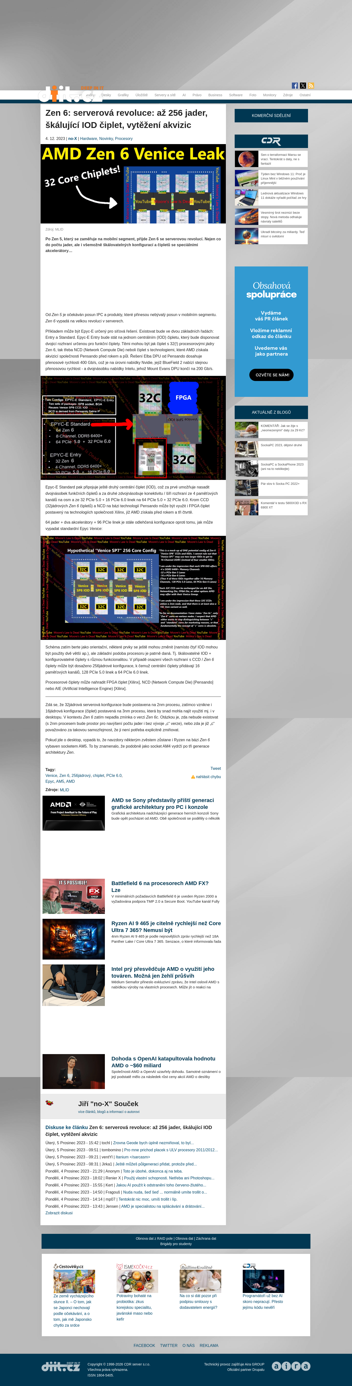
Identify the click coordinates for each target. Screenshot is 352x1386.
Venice (51, 775)
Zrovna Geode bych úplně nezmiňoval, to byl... (153, 1143)
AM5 (60, 781)
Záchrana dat (206, 1238)
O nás (189, 1346)
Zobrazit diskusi (59, 1213)
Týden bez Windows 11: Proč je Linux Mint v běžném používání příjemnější (283, 178)
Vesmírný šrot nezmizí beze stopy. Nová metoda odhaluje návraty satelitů (281, 217)
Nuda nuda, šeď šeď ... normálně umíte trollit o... (165, 1192)
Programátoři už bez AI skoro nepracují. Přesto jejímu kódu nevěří (263, 1302)
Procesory (124, 139)
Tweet (215, 768)
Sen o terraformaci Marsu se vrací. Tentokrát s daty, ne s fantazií (281, 159)
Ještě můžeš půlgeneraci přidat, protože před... (156, 1164)
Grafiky (123, 95)
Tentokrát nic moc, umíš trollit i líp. (148, 1199)
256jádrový (81, 775)
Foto (252, 95)
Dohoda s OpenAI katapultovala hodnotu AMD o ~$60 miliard (163, 1062)
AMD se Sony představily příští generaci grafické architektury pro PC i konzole (162, 803)
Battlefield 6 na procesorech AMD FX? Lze (160, 886)
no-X (72, 139)
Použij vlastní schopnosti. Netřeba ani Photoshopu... (169, 1178)
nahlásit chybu (208, 777)
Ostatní (305, 95)
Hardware (88, 139)
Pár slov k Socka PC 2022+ (280, 484)
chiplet (98, 775)
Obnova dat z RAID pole (154, 1238)
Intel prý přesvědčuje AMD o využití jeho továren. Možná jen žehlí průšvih (162, 972)
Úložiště (141, 95)
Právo (197, 95)
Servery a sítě (165, 95)
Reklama (209, 1346)
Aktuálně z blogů (271, 412)
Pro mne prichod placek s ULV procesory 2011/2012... (171, 1150)
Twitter (168, 1346)
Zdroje (288, 95)
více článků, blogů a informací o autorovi (109, 1112)
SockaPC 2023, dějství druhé (281, 445)
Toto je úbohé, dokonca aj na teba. (153, 1171)
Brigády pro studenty (176, 1244)
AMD (70, 781)
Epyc (49, 781)
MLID (64, 790)
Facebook (144, 1346)
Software (235, 95)
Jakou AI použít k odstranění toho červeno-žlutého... (161, 1185)
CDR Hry (271, 141)
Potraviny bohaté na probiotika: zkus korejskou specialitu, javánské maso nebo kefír (135, 1307)
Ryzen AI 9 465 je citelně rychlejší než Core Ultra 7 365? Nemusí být (166, 926)
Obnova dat (184, 1238)
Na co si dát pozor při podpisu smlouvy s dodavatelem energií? (198, 1302)
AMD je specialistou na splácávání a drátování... (163, 1206)
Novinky (106, 139)
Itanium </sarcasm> (133, 1157)
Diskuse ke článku (66, 1127)
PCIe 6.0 (113, 775)
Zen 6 (64, 775)
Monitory (269, 95)
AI (184, 95)
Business (215, 95)
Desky (106, 95)
